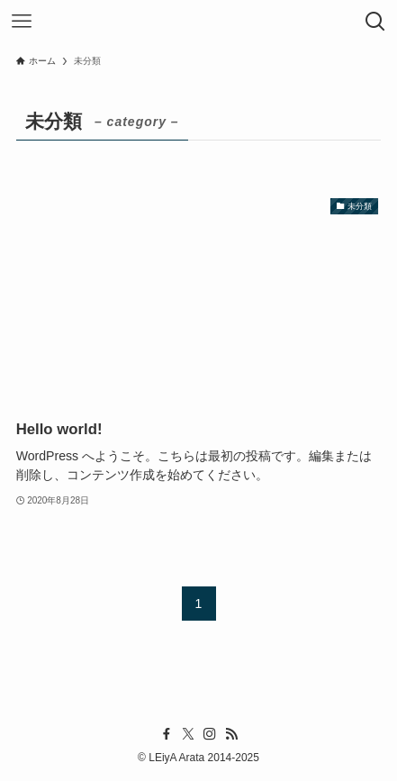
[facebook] (166, 734)
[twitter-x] (188, 734)
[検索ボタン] (375, 21)
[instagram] (210, 734)
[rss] (231, 734)
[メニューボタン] (21, 21)
